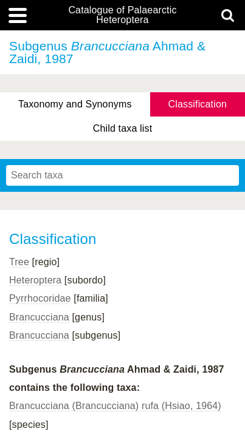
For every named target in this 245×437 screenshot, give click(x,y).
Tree (19, 262)
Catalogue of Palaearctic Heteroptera (122, 15)
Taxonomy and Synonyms (75, 104)
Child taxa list (123, 128)
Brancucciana (39, 317)
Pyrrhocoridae (40, 298)
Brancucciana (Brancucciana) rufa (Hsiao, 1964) (115, 406)
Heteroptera (35, 280)
